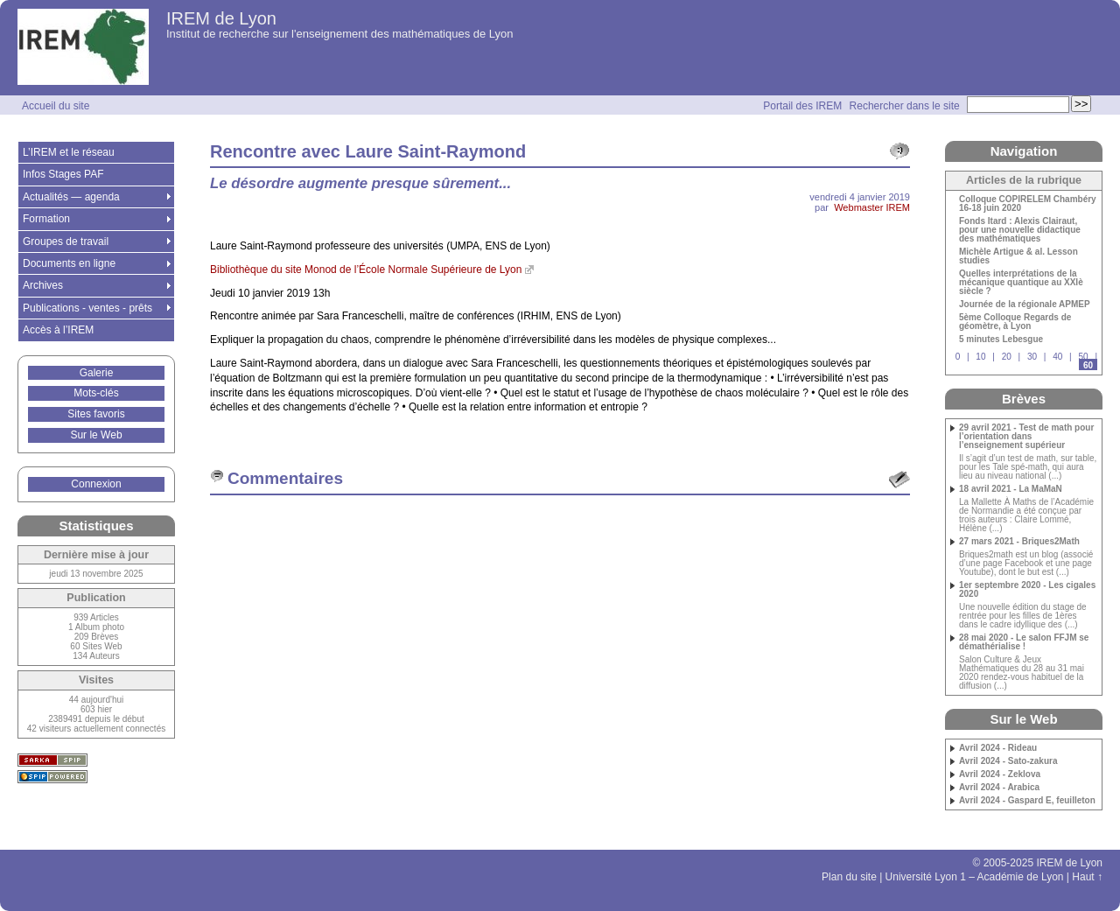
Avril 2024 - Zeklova (999, 774)
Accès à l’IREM (58, 330)
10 (980, 356)
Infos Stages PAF (63, 174)
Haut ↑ (1087, 877)
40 (1057, 356)
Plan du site (849, 877)
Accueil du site (55, 106)
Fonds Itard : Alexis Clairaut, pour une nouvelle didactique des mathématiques (1020, 230)
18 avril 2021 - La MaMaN (1010, 489)
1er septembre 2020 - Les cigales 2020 (1027, 590)
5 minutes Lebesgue (1001, 339)
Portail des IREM (802, 106)
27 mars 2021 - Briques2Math (1019, 541)
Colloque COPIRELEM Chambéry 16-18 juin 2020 (1027, 204)
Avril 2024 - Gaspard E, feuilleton (1027, 800)
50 (1083, 356)
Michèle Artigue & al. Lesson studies (1018, 256)
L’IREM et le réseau (69, 152)
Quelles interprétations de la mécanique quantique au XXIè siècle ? (1021, 283)
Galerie (97, 373)
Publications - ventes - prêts (87, 308)
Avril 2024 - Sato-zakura (1008, 761)
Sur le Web (96, 435)
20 (1007, 356)
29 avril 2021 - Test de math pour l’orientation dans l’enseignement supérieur (1026, 437)
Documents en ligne (69, 263)
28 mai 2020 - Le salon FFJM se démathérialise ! (1023, 642)
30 (1032, 356)
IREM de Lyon (221, 18)
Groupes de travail (65, 241)
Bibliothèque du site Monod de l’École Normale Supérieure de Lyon (366, 269)
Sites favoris (95, 414)
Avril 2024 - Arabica (999, 787)
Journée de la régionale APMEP (1024, 304)
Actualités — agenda (71, 197)
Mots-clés (96, 393)
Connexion (96, 484)
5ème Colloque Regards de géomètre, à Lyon (1015, 322)
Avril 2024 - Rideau (998, 748)
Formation (46, 219)
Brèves (1024, 398)
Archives (43, 285)
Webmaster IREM (872, 207)
